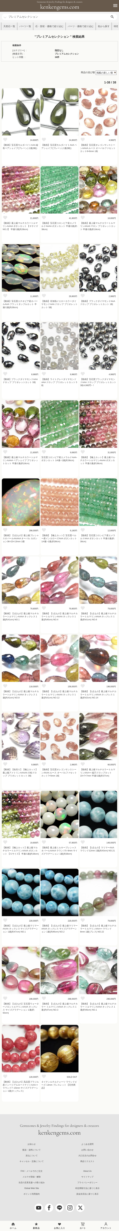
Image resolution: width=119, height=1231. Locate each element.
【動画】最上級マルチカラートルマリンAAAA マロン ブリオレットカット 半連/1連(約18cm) (97, 226)
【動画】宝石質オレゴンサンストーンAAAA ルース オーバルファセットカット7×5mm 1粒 (59, 772)
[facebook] (49, 1208)
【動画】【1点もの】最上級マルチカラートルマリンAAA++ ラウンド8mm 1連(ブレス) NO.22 (98, 928)
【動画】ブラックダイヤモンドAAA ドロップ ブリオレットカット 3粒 (20, 381)
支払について (32, 1155)
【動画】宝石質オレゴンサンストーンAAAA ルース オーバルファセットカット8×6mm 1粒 (97, 148)
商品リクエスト (87, 1161)
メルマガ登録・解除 (32, 1177)
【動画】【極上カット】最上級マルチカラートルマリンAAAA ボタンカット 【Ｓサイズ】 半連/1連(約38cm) (21, 850)
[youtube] (38, 1208)
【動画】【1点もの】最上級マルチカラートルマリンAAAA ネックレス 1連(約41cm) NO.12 (59, 694)
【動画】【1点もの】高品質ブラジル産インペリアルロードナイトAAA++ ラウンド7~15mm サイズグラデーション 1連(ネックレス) (21, 1086)
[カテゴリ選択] (5, 16)
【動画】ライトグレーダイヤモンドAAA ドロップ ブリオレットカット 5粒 (59, 382)
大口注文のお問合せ (87, 1155)
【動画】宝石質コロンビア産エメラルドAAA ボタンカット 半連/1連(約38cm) (97, 538)
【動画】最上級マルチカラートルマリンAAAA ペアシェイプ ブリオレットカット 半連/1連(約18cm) (20, 460)
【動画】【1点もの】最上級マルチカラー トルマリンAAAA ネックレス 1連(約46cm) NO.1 (98, 1006)
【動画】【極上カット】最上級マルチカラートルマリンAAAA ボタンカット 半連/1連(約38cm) (97, 460)
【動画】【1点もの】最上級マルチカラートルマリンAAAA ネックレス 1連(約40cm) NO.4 (59, 616)
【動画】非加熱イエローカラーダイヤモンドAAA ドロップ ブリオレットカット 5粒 (59, 304)
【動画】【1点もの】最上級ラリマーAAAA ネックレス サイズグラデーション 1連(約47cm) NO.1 (21, 928)
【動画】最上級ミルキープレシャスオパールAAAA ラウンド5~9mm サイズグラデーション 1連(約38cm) (59, 850)
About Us (87, 1171)
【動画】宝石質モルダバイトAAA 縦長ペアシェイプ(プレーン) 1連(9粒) (20, 146)
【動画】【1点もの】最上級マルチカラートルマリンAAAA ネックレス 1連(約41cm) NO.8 (21, 694)
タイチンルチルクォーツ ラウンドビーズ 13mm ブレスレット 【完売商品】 (59, 1085)
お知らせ (32, 1144)
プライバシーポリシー (87, 1182)
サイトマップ (87, 1177)
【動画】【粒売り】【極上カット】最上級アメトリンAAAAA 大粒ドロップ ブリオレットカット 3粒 (20, 772)
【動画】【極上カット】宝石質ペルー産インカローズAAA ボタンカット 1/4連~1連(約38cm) (59, 538)
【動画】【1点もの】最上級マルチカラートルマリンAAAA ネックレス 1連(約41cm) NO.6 (98, 616)
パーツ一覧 (25, 26)
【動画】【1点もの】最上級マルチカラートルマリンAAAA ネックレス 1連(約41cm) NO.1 (21, 616)
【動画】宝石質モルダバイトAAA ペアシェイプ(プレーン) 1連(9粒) (59, 146)
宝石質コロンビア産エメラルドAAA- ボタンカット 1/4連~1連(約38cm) (59, 459)
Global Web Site (31, 1188)
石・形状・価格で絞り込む (49, 26)
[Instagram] (70, 1208)
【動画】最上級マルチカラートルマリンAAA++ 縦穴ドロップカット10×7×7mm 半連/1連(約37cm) (97, 772)
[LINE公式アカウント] (59, 1208)
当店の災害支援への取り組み (31, 1182)
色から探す (104, 26)
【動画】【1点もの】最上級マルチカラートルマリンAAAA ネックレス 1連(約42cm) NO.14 (98, 694)
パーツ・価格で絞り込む (81, 26)
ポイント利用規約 (32, 1194)
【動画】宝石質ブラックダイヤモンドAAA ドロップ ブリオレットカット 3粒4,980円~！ (98, 382)
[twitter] (80, 1208)
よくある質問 (87, 1144)
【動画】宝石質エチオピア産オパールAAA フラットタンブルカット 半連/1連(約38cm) (20, 304)
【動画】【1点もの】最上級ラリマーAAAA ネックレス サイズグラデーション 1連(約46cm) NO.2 (59, 928)
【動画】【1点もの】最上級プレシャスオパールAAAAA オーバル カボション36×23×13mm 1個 (21, 538)
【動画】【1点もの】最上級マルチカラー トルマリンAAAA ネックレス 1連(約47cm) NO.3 (59, 1006)
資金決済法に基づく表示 (87, 1194)
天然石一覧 (9, 26)
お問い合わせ (87, 1150)
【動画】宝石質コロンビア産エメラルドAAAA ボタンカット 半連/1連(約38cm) (59, 226)
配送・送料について (32, 1150)
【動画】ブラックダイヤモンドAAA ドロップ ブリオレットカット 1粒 (97, 302)
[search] (112, 17)
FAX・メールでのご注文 (32, 1171)
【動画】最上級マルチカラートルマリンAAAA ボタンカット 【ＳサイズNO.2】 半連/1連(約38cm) (20, 226)
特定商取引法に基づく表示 (87, 1188)
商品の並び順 (88, 72)
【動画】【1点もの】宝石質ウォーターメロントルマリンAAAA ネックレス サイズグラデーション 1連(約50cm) (21, 1008)
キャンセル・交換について (31, 1161)
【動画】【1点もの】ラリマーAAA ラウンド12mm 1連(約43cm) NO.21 (97, 849)
